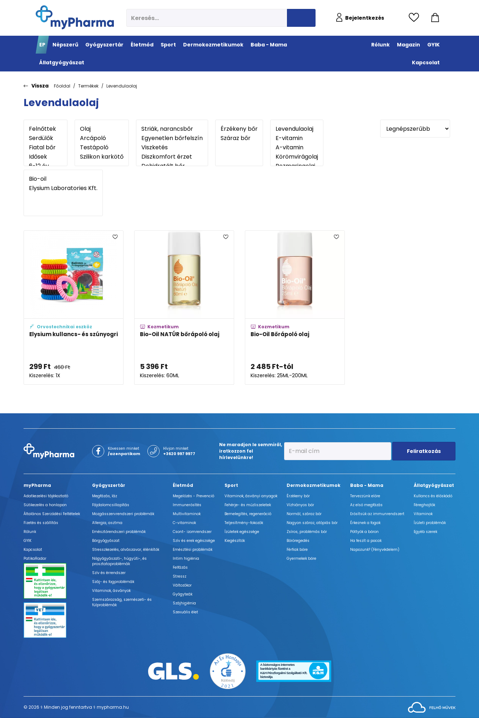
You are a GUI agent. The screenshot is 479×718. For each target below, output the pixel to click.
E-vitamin (297, 138)
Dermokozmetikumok (314, 485)
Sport (231, 485)
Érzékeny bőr (239, 129)
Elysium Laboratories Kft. (63, 188)
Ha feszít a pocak (366, 540)
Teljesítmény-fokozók (244, 522)
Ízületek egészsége (242, 531)
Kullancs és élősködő (433, 496)
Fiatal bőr (45, 147)
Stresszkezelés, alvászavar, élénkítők (125, 549)
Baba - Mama (366, 485)
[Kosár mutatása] (435, 18)
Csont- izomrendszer (192, 531)
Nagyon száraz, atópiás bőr (312, 522)
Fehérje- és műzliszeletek (248, 505)
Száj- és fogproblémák (113, 581)
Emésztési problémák (192, 549)
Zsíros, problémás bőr (307, 531)
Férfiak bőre (297, 549)
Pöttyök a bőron (364, 531)
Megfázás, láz (104, 496)
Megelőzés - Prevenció (193, 496)
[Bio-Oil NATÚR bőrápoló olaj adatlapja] (184, 307)
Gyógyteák (182, 594)
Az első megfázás (366, 505)
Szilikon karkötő (101, 156)
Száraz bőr (239, 138)
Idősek (45, 156)
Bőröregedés (298, 540)
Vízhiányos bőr (300, 505)
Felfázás (180, 567)
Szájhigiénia (184, 603)
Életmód (183, 485)
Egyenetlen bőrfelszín (172, 138)
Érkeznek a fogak (365, 522)
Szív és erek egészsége (194, 540)
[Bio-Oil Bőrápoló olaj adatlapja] (295, 307)
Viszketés (172, 147)
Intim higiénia (186, 558)
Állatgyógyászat (434, 485)
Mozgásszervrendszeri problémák (123, 514)
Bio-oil (63, 179)
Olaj (101, 129)
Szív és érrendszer (109, 572)
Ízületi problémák (430, 522)
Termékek (88, 86)
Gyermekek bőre (301, 558)
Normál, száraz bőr (304, 514)
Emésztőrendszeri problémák (119, 531)
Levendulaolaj (121, 86)
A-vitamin (297, 147)
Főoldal (62, 86)
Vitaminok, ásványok (111, 590)
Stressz (179, 576)
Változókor (182, 585)
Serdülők (45, 138)
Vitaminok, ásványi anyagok (251, 496)
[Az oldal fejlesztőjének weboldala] (431, 707)
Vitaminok (423, 514)
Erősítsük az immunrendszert (377, 514)
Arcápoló (101, 138)
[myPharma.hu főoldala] (75, 17)
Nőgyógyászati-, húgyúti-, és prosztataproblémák (119, 561)
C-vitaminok (184, 522)
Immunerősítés (187, 505)
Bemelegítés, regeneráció (248, 514)
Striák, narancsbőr (172, 129)
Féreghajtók (424, 505)
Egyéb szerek (425, 531)
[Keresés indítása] (301, 18)
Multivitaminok (187, 514)
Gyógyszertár (108, 485)
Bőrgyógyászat (106, 540)
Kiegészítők (235, 540)
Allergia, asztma (107, 522)
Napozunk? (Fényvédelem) (374, 549)
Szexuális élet (185, 612)
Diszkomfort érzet (172, 156)
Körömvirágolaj (297, 156)
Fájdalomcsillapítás (110, 505)
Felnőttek (45, 129)
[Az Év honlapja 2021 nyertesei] (228, 671)
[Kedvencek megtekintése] (415, 18)
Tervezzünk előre (365, 496)
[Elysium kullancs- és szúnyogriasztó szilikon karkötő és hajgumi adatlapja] (73, 307)
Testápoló (101, 147)
